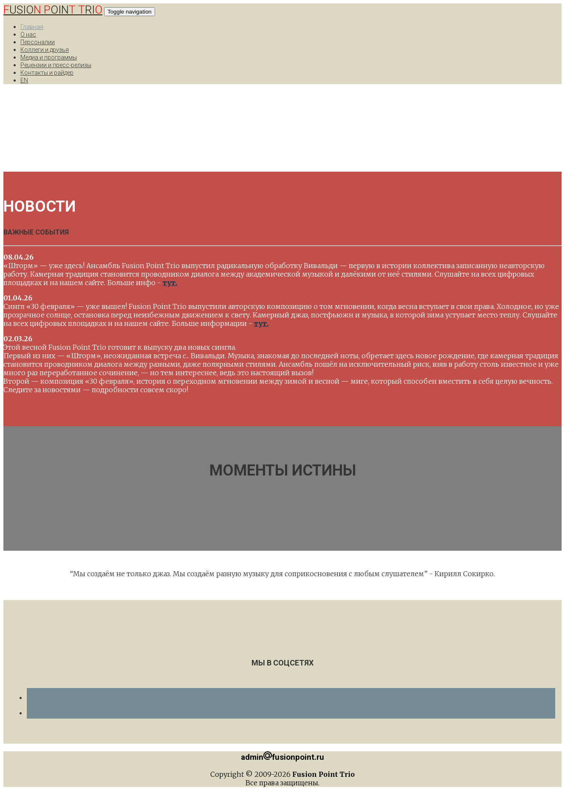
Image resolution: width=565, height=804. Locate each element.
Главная (31, 26)
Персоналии (37, 42)
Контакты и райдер (46, 72)
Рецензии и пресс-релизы (55, 65)
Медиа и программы (48, 57)
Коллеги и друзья (44, 49)
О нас (28, 34)
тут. (170, 282)
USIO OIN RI (52, 9)
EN (24, 80)
